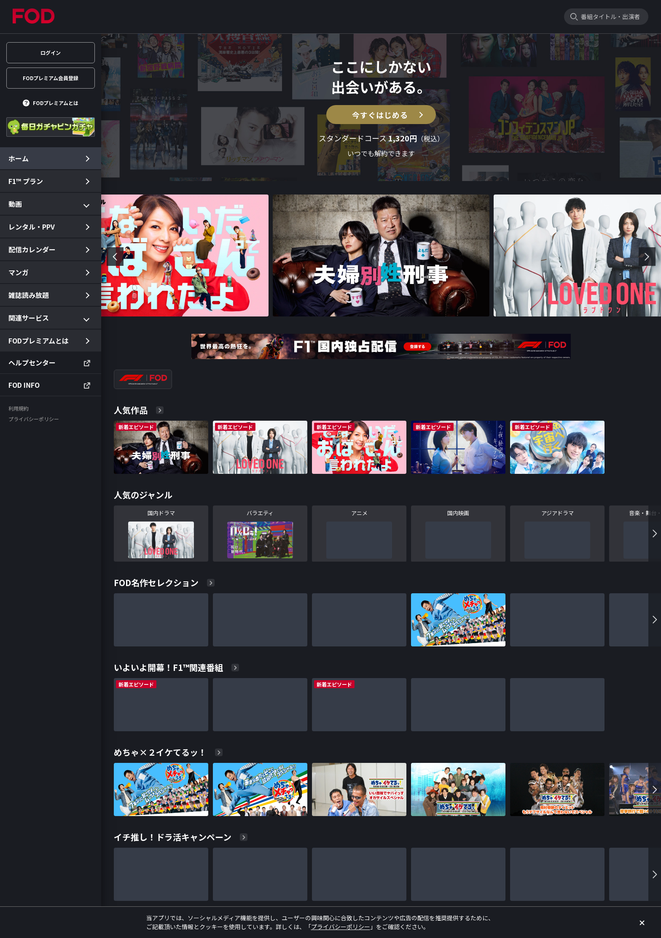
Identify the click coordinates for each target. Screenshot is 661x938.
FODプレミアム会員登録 (50, 77)
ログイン (50, 52)
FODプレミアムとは (55, 102)
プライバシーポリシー (335, 895)
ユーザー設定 (254, 895)
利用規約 (290, 895)
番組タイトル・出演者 (610, 16)
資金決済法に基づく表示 (495, 895)
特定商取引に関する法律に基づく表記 (414, 895)
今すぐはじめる (380, 114)
